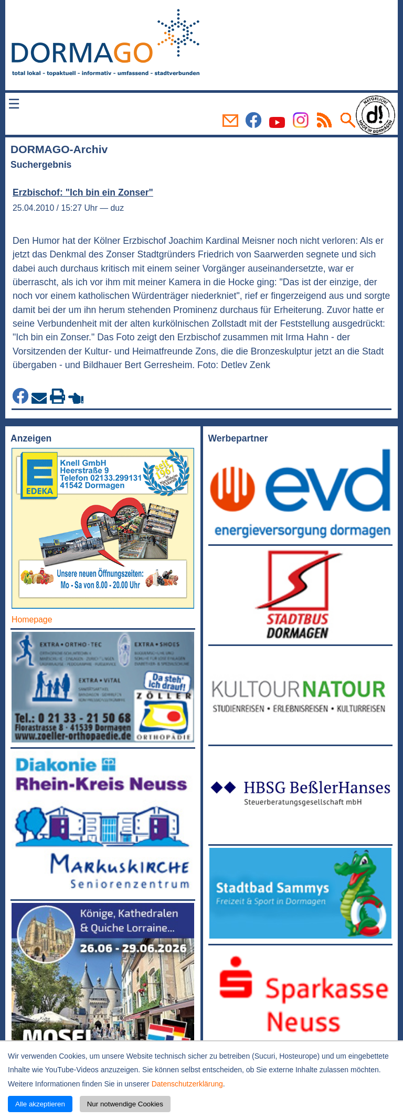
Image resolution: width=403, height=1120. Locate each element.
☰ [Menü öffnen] (14, 104)
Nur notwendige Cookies (125, 1104)
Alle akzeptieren (40, 1104)
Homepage (32, 619)
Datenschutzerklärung (187, 1084)
